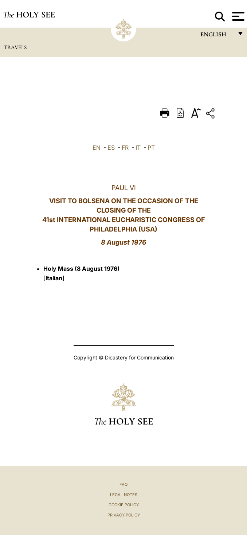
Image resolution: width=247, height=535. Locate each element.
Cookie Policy (124, 504)
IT (138, 147)
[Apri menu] (237, 16)
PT (151, 147)
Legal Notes (123, 494)
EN (97, 147)
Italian (54, 278)
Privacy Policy (123, 515)
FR (125, 147)
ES (111, 147)
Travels (15, 47)
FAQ (123, 484)
